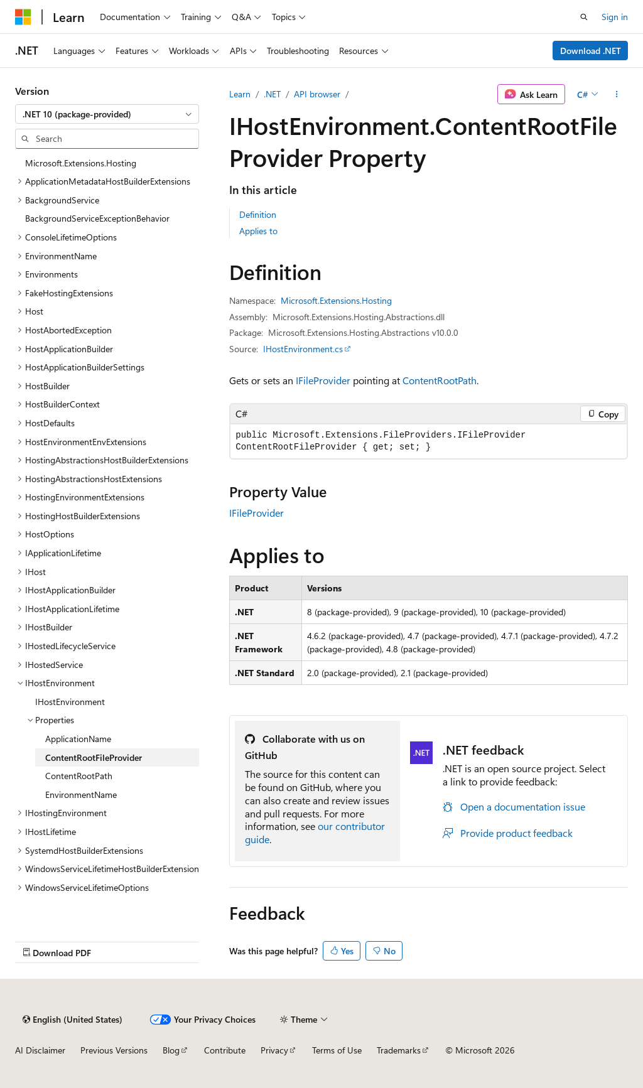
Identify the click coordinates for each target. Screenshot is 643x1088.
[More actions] (617, 94)
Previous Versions (114, 1050)
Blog (171, 1050)
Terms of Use (337, 1050)
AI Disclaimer (40, 1050)
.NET (272, 94)
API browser (317, 94)
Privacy (274, 1050)
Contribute (225, 1050)
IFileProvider (323, 380)
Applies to (258, 231)
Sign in (615, 17)
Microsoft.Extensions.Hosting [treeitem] (80, 163)
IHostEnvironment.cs (303, 349)
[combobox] (107, 114)
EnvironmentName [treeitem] (81, 794)
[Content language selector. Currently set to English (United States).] (72, 1020)
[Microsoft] (23, 17)
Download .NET (590, 51)
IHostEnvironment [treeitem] (70, 702)
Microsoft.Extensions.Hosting (336, 300)
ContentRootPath (440, 380)
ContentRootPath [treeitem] (78, 776)
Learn (240, 94)
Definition (257, 214)
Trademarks (399, 1050)
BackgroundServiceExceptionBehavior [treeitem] (97, 218)
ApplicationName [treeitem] (78, 739)
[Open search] (584, 17)
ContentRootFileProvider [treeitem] (93, 757)
